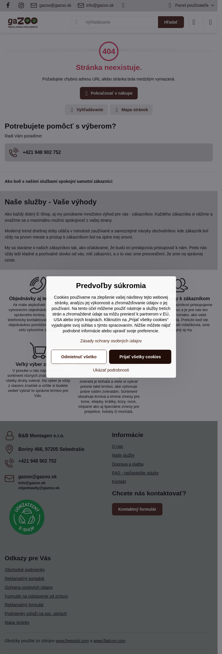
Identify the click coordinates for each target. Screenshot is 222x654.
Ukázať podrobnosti (111, 370)
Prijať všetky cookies (140, 356)
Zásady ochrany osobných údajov (111, 340)
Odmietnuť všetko (78, 356)
